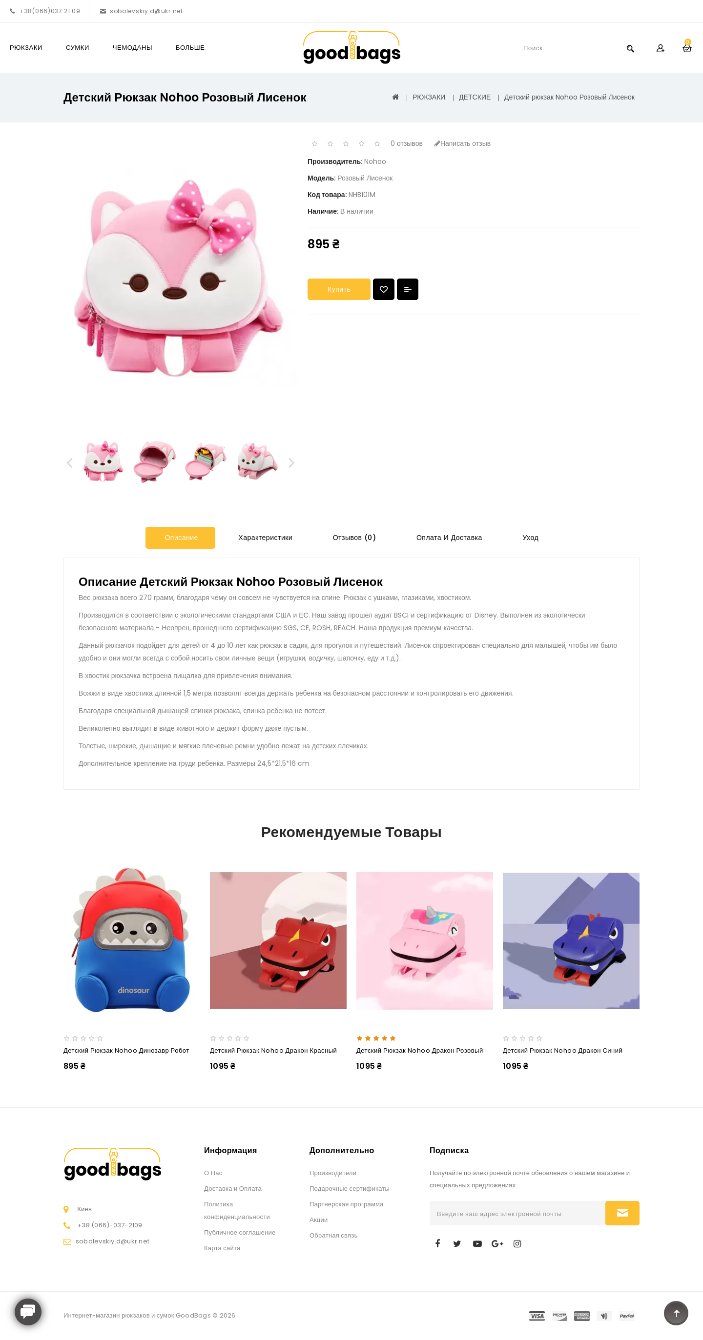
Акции (319, 1219)
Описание (180, 537)
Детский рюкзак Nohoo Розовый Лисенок (569, 97)
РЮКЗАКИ (26, 47)
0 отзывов (407, 143)
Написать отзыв (462, 143)
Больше (190, 47)
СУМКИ (77, 47)
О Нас (213, 1173)
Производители (333, 1173)
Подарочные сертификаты (350, 1188)
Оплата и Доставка (448, 537)
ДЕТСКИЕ (475, 97)
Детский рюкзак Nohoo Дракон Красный (273, 1050)
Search (630, 48)
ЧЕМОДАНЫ (132, 47)
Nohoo (375, 161)
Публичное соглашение (239, 1232)
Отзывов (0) (353, 537)
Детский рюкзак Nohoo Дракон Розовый (419, 1050)
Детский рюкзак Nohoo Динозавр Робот (126, 1050)
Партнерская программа (347, 1204)
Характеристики (264, 537)
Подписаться (622, 1213)
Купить (339, 289)
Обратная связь (334, 1235)
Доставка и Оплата (233, 1188)
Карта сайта (222, 1248)
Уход (529, 537)
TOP (676, 1313)
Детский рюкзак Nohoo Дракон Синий (562, 1050)
